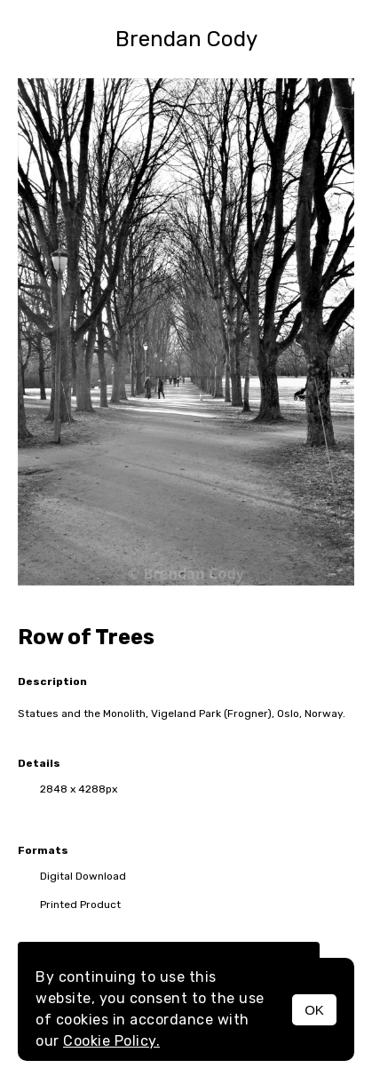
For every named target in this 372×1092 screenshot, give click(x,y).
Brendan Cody (186, 39)
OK (314, 1009)
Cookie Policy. (111, 1040)
